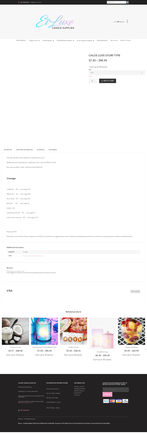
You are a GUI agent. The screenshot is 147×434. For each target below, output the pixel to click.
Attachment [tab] (53, 149)
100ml (29, 255)
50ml (24, 255)
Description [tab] (8, 149)
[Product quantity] (93, 81)
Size (90, 69)
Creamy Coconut (15, 347)
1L (42, 255)
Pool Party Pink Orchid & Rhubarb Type (44, 347)
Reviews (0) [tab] (40, 149)
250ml (34, 255)
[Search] (127, 2)
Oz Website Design (29, 419)
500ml (39, 255)
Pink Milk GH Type (102, 352)
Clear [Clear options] (90, 76)
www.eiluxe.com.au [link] (27, 402)
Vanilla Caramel (73, 347)
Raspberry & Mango (131, 347)
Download (135, 291)
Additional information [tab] (24, 149)
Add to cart (108, 81)
